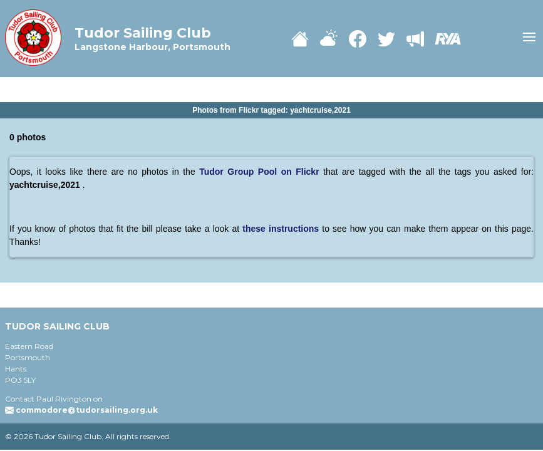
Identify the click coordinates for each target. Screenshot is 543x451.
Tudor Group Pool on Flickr (259, 172)
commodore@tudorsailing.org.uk (87, 410)
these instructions (282, 229)
